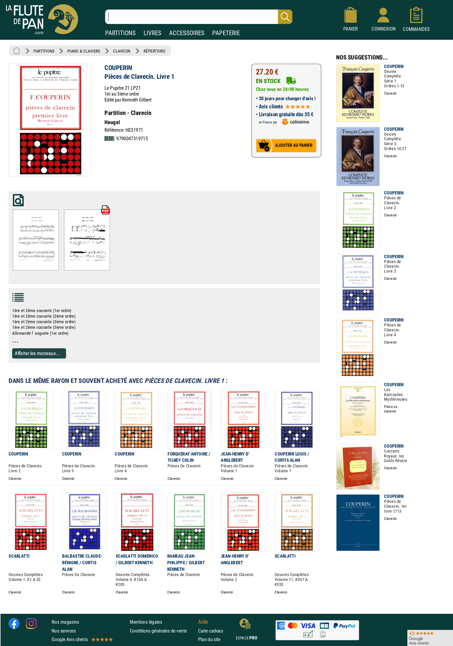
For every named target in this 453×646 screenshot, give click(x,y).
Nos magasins (65, 622)
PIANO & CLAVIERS (83, 51)
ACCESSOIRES (186, 33)
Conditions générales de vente (162, 630)
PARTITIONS (120, 33)
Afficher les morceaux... (37, 353)
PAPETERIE (226, 33)
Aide (203, 621)
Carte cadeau (210, 630)
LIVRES (152, 33)
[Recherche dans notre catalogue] (198, 17)
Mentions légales (146, 622)
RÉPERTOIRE (154, 51)
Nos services (64, 630)
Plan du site (209, 639)
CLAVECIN (121, 51)
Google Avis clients (82, 639)
